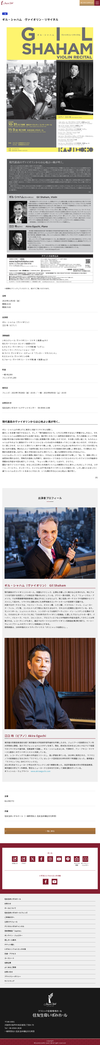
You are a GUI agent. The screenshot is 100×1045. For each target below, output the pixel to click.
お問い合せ (9, 972)
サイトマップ (9, 981)
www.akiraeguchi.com (41, 771)
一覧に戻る (50, 831)
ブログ (23, 860)
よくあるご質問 (10, 967)
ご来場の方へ (9, 917)
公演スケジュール (11, 922)
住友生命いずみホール (13, 899)
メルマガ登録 (77, 861)
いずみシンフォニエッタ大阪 (15, 949)
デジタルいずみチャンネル (14, 926)
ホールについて (10, 908)
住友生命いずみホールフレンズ (16, 912)
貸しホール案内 (10, 940)
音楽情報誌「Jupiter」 (13, 931)
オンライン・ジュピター (85, 861)
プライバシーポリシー (13, 976)
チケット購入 (9, 944)
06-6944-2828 (15, 1028)
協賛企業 (8, 963)
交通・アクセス (10, 953)
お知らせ (15, 860)
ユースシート (9, 958)
